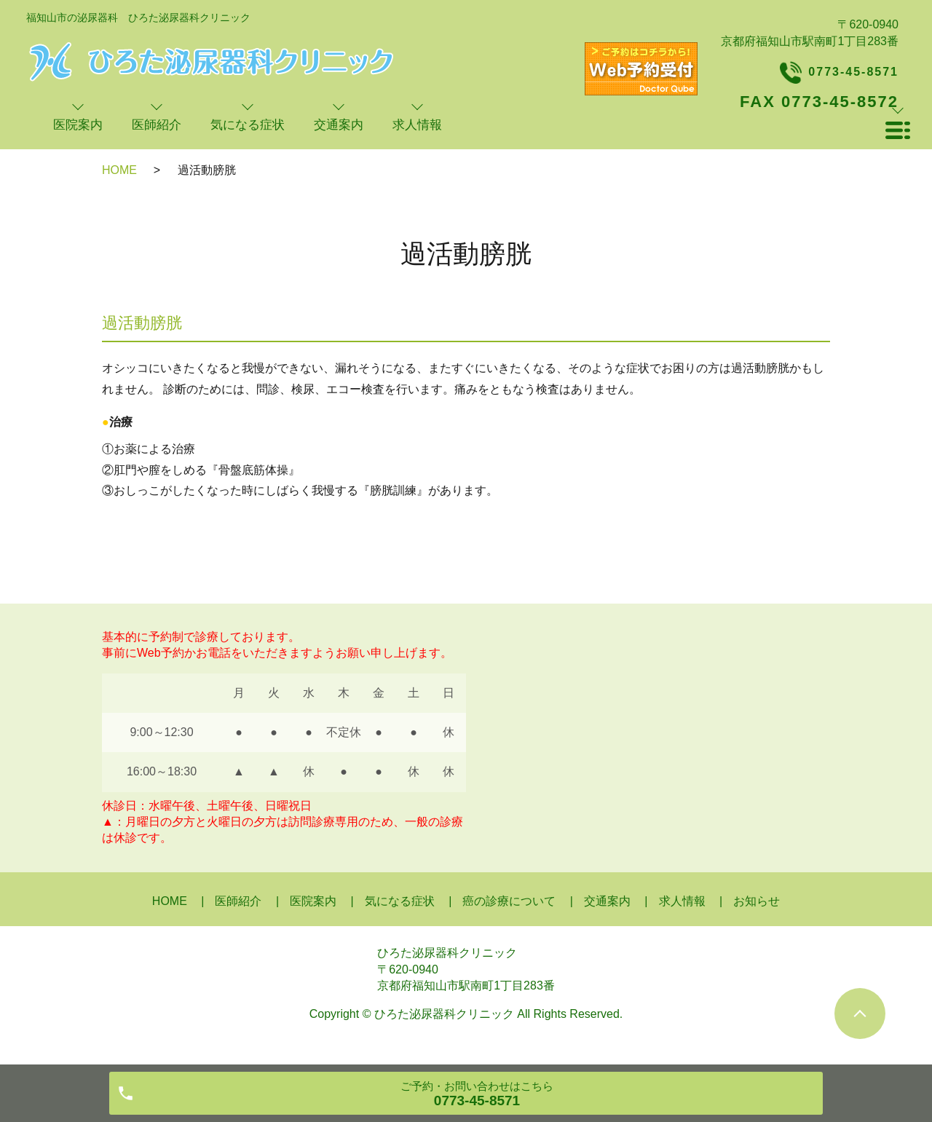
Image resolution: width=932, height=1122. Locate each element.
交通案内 (607, 901)
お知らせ (756, 901)
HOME (119, 170)
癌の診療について (509, 901)
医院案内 (313, 901)
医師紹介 (238, 901)
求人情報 (682, 901)
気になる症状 (400, 901)
